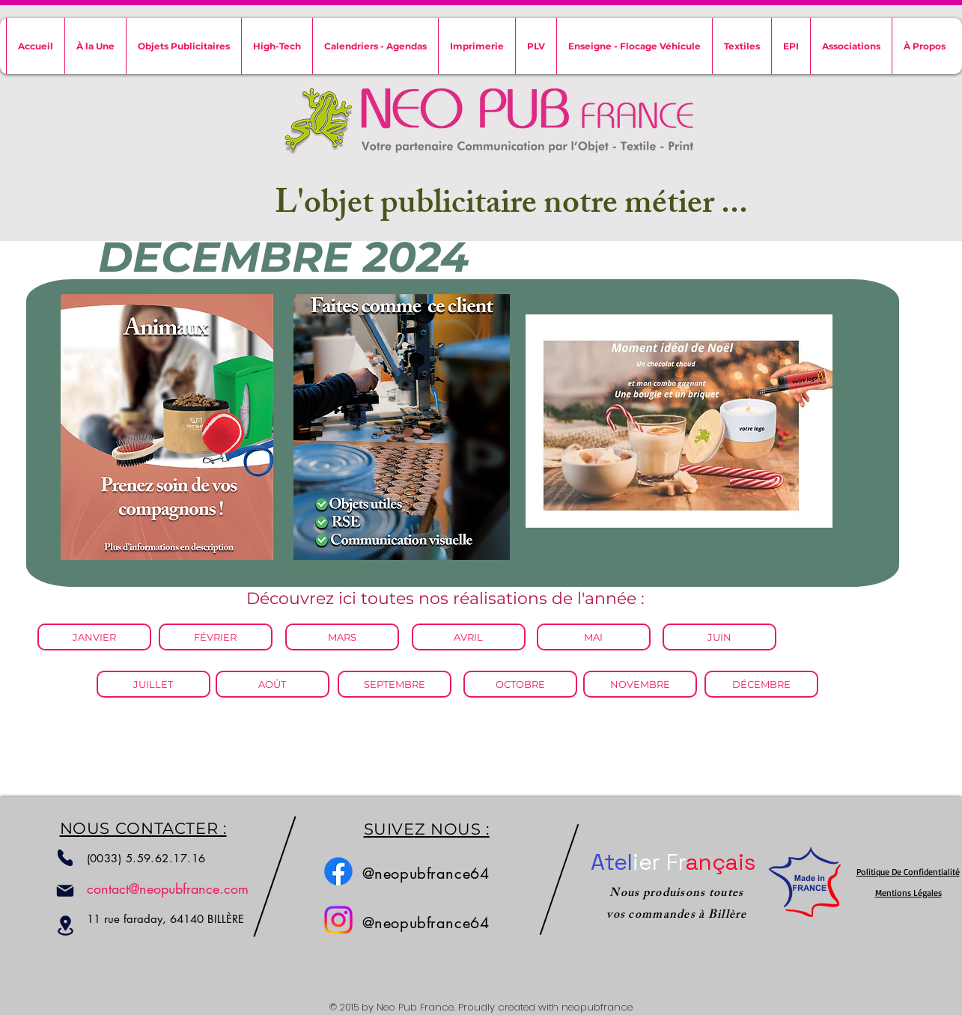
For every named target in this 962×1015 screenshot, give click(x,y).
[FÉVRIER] (216, 637)
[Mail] (65, 890)
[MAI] (594, 637)
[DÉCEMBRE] (761, 684)
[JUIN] (719, 637)
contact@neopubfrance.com (168, 888)
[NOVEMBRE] (640, 684)
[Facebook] (338, 871)
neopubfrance (597, 1007)
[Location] (66, 925)
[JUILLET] (153, 684)
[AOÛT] (272, 684)
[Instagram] (338, 920)
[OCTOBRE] (520, 684)
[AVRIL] (469, 637)
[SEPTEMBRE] (394, 684)
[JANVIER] (94, 637)
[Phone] (65, 857)
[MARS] (342, 637)
